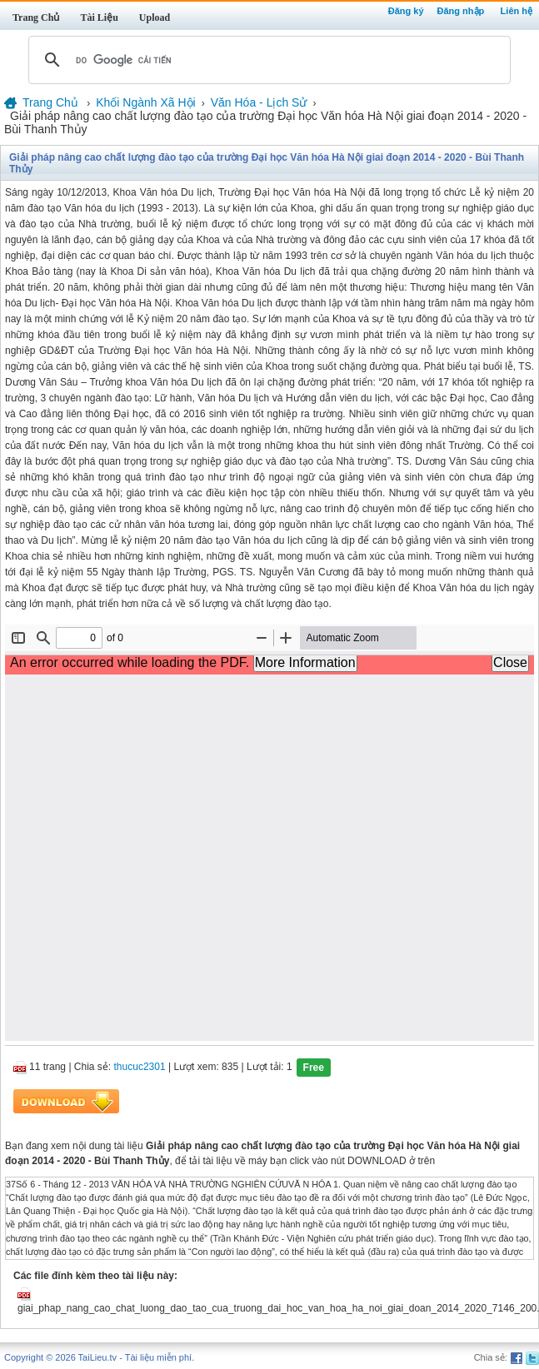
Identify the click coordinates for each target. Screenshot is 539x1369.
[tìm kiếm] (267, 60)
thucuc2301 (140, 1067)
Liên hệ (516, 11)
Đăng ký (406, 11)
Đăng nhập (461, 11)
